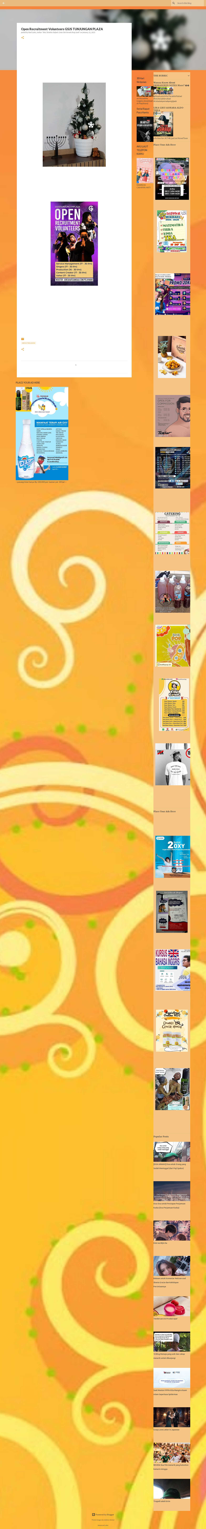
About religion (28, 343)
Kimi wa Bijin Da (160, 1243)
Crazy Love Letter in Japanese (166, 1430)
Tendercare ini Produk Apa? (165, 1319)
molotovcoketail (109, 1520)
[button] (22, 38)
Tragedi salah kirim (161, 1501)
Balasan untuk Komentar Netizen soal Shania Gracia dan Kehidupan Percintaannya (169, 1282)
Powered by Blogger (103, 1514)
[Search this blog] (190, 3)
